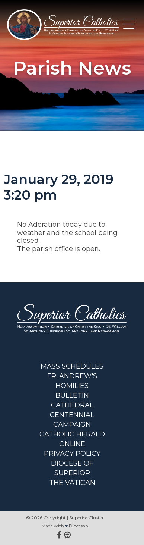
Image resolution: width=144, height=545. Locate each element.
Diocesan (78, 526)
